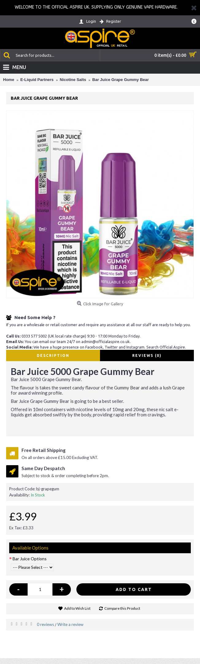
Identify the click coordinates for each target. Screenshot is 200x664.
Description (53, 355)
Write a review (70, 624)
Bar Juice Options (30, 558)
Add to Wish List (77, 608)
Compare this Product (122, 608)
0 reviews (45, 624)
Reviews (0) (147, 355)
